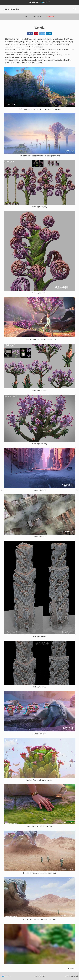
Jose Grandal (12, 9)
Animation (50, 16)
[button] (71, 969)
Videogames (37, 16)
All (26, 16)
